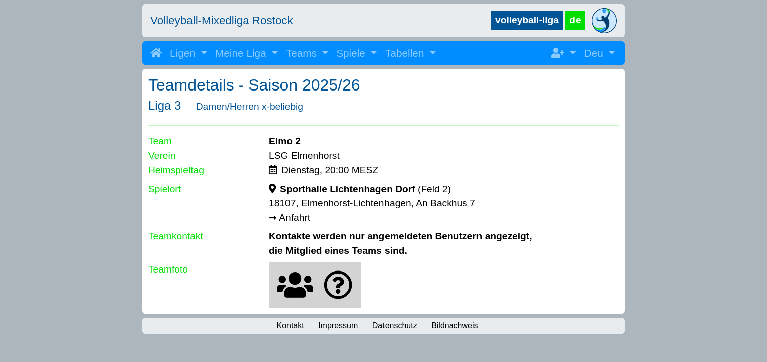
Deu (595, 53)
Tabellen (406, 53)
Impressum (338, 325)
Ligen (184, 53)
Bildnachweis (454, 325)
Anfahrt (294, 217)
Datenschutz (394, 325)
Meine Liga (242, 53)
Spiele (352, 53)
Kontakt (290, 325)
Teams (303, 53)
